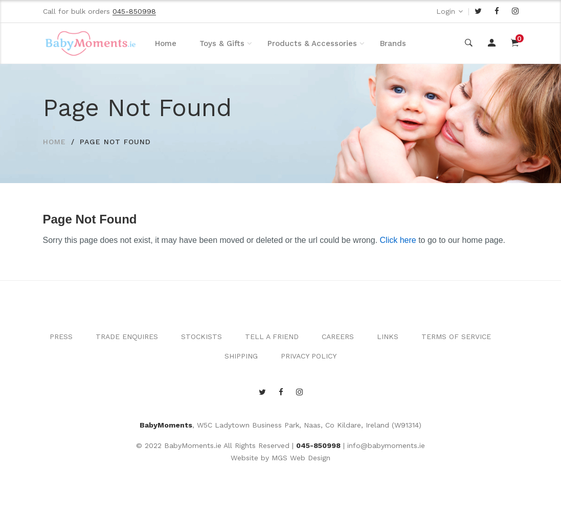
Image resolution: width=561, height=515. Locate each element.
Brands (393, 43)
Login (445, 11)
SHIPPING (241, 356)
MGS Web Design (301, 458)
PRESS (61, 336)
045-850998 (318, 445)
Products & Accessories (312, 43)
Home (165, 43)
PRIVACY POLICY (308, 356)
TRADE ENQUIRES (127, 336)
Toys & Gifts (221, 43)
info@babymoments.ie (386, 445)
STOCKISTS (201, 336)
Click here (398, 240)
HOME (54, 142)
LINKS (387, 336)
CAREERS (338, 336)
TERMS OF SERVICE (456, 336)
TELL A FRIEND (272, 336)
